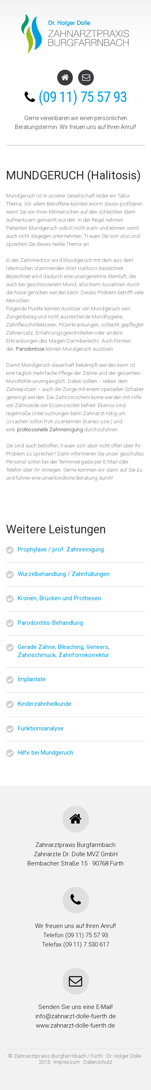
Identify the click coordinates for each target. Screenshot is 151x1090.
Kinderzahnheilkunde (45, 703)
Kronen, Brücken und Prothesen (59, 598)
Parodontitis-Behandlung (50, 622)
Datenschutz (97, 1062)
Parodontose (30, 349)
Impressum (67, 1062)
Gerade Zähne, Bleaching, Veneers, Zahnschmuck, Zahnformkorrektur (64, 651)
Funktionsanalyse (41, 728)
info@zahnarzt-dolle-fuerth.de (75, 1016)
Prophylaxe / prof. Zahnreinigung (61, 549)
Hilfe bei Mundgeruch (45, 752)
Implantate (32, 679)
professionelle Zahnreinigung (50, 429)
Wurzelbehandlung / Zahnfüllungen (64, 574)
